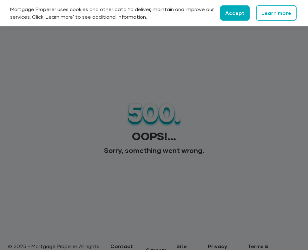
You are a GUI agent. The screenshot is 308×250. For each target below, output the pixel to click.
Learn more (276, 13)
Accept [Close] (235, 13)
